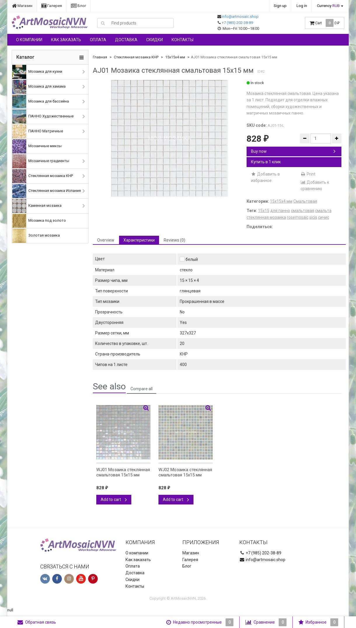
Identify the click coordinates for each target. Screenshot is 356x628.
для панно (280, 210)
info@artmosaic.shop (240, 16)
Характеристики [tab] (139, 240)
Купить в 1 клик (266, 161)
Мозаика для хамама (39, 87)
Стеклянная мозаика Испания (46, 191)
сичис (323, 217)
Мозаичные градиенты (40, 161)
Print (308, 174)
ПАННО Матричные (37, 131)
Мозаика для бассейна (40, 102)
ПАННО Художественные (43, 117)
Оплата (98, 39)
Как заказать (66, 39)
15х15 (263, 210)
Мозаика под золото (39, 221)
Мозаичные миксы (37, 146)
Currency (328, 6)
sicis (313, 217)
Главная (100, 57)
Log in (301, 6)
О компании (29, 39)
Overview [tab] (105, 240)
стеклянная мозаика (266, 217)
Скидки (154, 39)
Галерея (51, 6)
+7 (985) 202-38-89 (237, 22)
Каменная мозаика (37, 206)
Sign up (280, 6)
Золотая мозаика (36, 236)
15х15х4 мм (175, 57)
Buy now (293, 151)
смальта (323, 210)
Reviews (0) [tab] (174, 240)
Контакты (182, 39)
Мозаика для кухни (37, 72)
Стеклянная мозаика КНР (42, 176)
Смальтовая (305, 201)
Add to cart (114, 499)
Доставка (126, 39)
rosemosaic (297, 217)
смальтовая (302, 210)
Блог (78, 6)
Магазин (22, 6)
